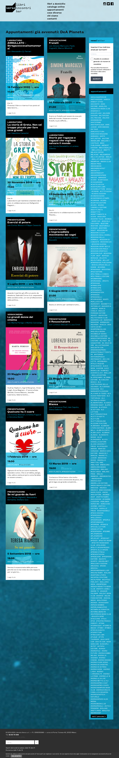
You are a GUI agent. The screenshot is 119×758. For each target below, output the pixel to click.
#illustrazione (102, 345)
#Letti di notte (98, 416)
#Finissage (95, 283)
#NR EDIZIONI (96, 499)
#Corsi (103, 200)
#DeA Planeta (97, 209)
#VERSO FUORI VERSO (99, 662)
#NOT (93, 497)
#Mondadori (97, 478)
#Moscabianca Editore (101, 485)
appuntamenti (55, 9)
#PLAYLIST (95, 538)
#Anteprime (96, 122)
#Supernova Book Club (101, 614)
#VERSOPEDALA (97, 706)
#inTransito (96, 359)
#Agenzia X (95, 111)
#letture (95, 418)
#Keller (107, 373)
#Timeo (108, 628)
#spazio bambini (97, 605)
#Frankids (95, 294)
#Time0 (100, 628)
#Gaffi (105, 299)
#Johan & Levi (97, 373)
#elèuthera (96, 260)
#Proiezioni (96, 556)
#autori (105, 138)
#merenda (95, 469)
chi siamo (52, 15)
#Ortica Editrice (98, 507)
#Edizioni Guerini (99, 244)
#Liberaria (95, 425)
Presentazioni (69, 110)
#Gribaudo (104, 322)
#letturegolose (98, 421)
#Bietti (107, 150)
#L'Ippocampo (96, 377)
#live (99, 437)
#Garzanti (95, 304)
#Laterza (103, 407)
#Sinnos (99, 595)
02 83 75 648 (14, 734)
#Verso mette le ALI (100, 680)
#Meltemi (95, 464)
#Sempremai (101, 584)
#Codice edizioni (99, 193)
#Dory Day (96, 221)
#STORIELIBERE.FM (98, 611)
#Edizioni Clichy (98, 232)
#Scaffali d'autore (99, 577)
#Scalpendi (96, 579)
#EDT (98, 255)
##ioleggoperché (98, 97)
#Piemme (106, 531)
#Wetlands (96, 710)
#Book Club (106, 161)
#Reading (95, 566)
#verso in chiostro (99, 664)
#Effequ (105, 255)
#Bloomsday (105, 154)
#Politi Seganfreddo (100, 547)
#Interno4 (98, 354)
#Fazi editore (96, 271)
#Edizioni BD (102, 230)
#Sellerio (104, 582)
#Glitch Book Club (99, 317)
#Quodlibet (104, 561)
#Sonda (94, 602)
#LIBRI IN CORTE (103, 430)
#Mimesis (94, 476)
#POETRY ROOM (105, 540)
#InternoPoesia (98, 356)
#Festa (106, 281)
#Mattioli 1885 (97, 462)
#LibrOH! (105, 432)
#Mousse (94, 487)
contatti (52, 18)
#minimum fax (105, 476)
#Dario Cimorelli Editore (99, 206)
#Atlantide (96, 138)
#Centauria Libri (98, 186)
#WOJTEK (106, 710)
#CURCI (94, 205)
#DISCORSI (101, 216)
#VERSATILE (95, 651)
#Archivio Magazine (99, 134)
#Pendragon (96, 520)
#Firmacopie (96, 285)
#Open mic (95, 503)
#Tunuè (94, 637)
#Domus (108, 219)
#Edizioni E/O (105, 242)
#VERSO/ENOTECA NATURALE (98, 695)
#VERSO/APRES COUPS (100, 685)
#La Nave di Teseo (98, 393)
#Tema (101, 623)
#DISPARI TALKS (97, 219)
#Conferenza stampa (100, 198)
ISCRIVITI (97, 79)
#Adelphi (103, 106)
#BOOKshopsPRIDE (98, 175)
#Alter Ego (104, 115)
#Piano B (104, 524)
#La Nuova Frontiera (101, 394)
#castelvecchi (97, 184)
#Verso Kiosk (96, 669)
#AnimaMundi (96, 120)
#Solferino (102, 600)
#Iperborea (102, 361)
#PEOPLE (106, 520)
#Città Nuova (106, 191)
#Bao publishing (97, 144)
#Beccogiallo (105, 147)
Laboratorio (26, 95)
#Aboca (107, 99)
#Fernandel (96, 281)
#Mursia (103, 487)
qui (78, 756)
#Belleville (97, 150)
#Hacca (103, 324)
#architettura (97, 131)
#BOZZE (94, 177)
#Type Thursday (97, 638)
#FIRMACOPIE (96, 288)
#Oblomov (104, 501)
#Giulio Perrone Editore (98, 311)
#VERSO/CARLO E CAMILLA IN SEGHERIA (100, 691)
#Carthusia (103, 180)
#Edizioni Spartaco (99, 251)
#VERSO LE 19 (104, 676)
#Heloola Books (98, 331)
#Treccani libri (97, 634)
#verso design (104, 660)
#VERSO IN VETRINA (98, 667)
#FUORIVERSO (96, 299)
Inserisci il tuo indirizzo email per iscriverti (100, 48)
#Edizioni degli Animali (101, 235)
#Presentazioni (97, 554)
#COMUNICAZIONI (97, 196)
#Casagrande (97, 182)
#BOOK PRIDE (96, 163)
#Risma (103, 566)
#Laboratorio (97, 402)
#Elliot (106, 260)
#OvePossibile (103, 510)
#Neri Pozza (96, 492)
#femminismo (96, 278)
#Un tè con (100, 641)
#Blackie (95, 154)
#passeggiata (97, 515)
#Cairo (94, 180)
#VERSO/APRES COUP (99, 683)
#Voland (103, 708)
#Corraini (95, 200)
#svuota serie (98, 616)
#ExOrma (101, 267)
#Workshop (96, 713)
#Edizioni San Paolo (99, 248)
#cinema (95, 191)
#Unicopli (104, 644)
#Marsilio (101, 460)
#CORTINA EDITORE (98, 203)
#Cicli (109, 189)
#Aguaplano (96, 113)
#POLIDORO (100, 545)
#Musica (94, 490)
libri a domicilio (56, 3)
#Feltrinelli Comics (100, 274)
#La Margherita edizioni (99, 390)
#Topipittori (96, 632)
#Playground (96, 533)
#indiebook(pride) (98, 350)
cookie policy (10, 737)
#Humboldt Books (99, 333)
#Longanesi (96, 439)
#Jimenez (105, 370)
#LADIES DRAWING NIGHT (101, 403)
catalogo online (56, 6)
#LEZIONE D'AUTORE (99, 423)
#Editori (94, 225)
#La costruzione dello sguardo (99, 384)
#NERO (105, 492)
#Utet (93, 646)
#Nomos (106, 494)
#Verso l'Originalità (97, 672)
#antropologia (97, 124)
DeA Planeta (13, 95)
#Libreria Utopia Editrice (100, 426)
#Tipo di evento (97, 630)
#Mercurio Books (98, 467)
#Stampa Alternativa (100, 609)
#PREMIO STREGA (98, 552)
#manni (94, 448)
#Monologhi (96, 481)
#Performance (97, 522)
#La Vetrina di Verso (98, 399)
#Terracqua (96, 625)
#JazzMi (99, 368)
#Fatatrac (106, 269)
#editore (104, 223)
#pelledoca (96, 517)
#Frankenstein (97, 292)
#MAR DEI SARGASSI (98, 449)
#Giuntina (103, 315)
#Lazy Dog (95, 409)
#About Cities (97, 101)
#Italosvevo (96, 366)
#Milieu (100, 474)
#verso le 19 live (98, 678)
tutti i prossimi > (99, 716)
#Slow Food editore (100, 596)
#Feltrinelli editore (100, 276)
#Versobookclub (98, 703)
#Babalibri (95, 140)
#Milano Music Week (99, 470)
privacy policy (20, 737)
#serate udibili (103, 589)
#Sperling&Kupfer (99, 607)
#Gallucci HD (97, 301)
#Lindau (94, 435)
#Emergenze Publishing (101, 262)
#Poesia (94, 540)
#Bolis (108, 157)
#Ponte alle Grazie (99, 549)
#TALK (103, 618)
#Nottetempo (102, 497)
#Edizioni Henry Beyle (100, 246)
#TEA (93, 621)
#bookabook (96, 166)
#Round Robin (97, 572)
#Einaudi (94, 258)
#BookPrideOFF (97, 173)
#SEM (93, 584)
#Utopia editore (97, 647)
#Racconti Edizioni (99, 563)
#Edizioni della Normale (97, 238)
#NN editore (96, 494)
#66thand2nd (96, 99)
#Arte (102, 136)
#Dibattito (95, 212)
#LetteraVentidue (99, 414)
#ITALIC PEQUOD (97, 363)
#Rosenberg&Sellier (100, 570)
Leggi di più (11, 113)
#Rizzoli (94, 568)
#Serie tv (95, 591)
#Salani (107, 572)
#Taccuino (95, 618)
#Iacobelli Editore (99, 336)
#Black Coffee (97, 152)
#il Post (103, 340)
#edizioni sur (96, 253)
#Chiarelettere (98, 189)
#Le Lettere (97, 410)
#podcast (105, 538)
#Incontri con (97, 347)
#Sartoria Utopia (98, 575)
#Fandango (95, 269)
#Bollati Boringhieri (101, 159)
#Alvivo (106, 117)
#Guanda (94, 324)
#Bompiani (95, 161)
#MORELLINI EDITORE (99, 483)
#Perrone (95, 524)
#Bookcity (95, 170)
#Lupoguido (102, 446)
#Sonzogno (103, 602)
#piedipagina (96, 531)
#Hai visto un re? (101, 325)
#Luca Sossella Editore (99, 440)
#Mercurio (104, 464)
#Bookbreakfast (98, 168)
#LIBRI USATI (96, 432)
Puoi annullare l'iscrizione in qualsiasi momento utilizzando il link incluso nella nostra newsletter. (101, 70)
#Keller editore (99, 375)
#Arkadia (95, 136)
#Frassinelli (96, 297)
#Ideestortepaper (99, 338)
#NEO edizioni (105, 490)
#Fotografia (96, 290)
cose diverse (54, 12)
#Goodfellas (96, 320)
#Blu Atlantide (97, 157)
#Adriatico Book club (100, 108)
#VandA (102, 648)
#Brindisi (102, 177)
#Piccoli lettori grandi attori (98, 527)
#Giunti (94, 315)
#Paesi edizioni (97, 513)
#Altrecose (96, 117)
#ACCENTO (95, 104)
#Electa (103, 258)
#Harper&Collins (98, 329)
